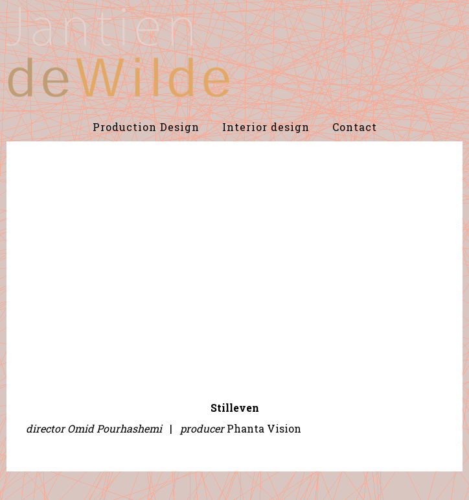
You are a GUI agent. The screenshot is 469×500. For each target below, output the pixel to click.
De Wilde (117, 51)
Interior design (266, 127)
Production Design (146, 127)
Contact (354, 127)
